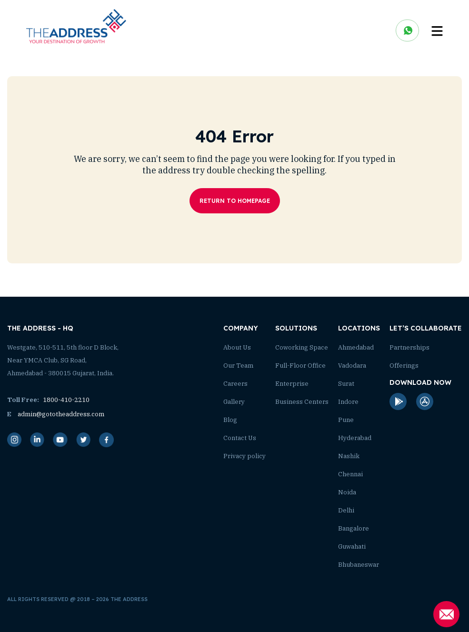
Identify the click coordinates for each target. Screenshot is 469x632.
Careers (235, 384)
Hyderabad (354, 438)
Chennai (350, 474)
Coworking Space (301, 347)
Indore (348, 402)
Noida (347, 492)
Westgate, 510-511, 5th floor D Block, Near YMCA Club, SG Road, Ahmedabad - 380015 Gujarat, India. (63, 360)
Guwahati (352, 546)
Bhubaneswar (358, 565)
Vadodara (352, 365)
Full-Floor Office (300, 365)
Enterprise (292, 384)
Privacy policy (244, 456)
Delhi (346, 510)
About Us (237, 347)
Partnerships (409, 347)
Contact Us (239, 438)
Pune (346, 420)
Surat (346, 384)
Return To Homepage (235, 200)
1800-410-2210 (48, 400)
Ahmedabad (356, 347)
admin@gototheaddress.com (55, 414)
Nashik (348, 456)
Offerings (404, 365)
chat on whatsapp (407, 30)
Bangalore (353, 528)
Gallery (234, 402)
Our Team (238, 365)
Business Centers (302, 402)
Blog (230, 420)
